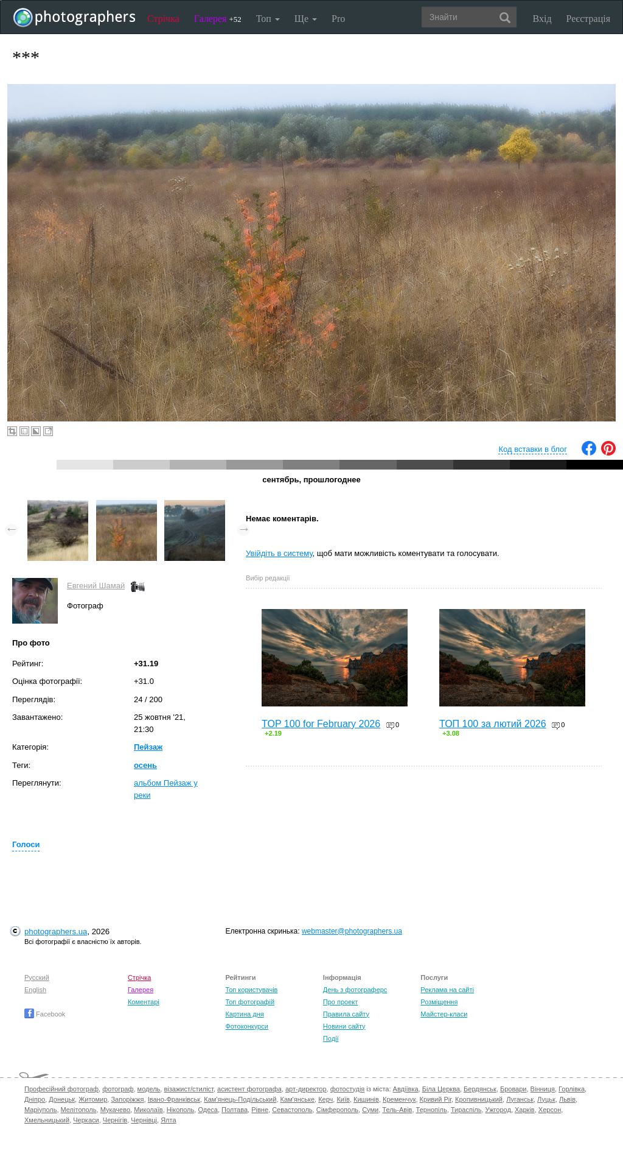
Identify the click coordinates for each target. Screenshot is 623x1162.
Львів (567, 1099)
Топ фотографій (249, 1001)
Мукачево (115, 1109)
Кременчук (399, 1099)
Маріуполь (40, 1109)
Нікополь (180, 1109)
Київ (342, 1099)
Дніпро (34, 1099)
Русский (36, 977)
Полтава (234, 1109)
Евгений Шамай (96, 585)
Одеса (207, 1109)
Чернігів (115, 1120)
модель (149, 1089)
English (35, 989)
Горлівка (572, 1089)
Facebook (44, 1014)
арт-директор (306, 1089)
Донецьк (62, 1099)
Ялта (168, 1120)
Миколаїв (148, 1109)
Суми (370, 1109)
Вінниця (543, 1089)
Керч (325, 1099)
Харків (525, 1109)
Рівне (259, 1109)
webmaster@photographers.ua (352, 931)
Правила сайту (346, 1014)
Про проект (340, 1001)
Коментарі (143, 1001)
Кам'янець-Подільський (240, 1099)
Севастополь (292, 1109)
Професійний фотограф (61, 1089)
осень (145, 765)
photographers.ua (55, 931)
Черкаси (86, 1120)
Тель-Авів (397, 1109)
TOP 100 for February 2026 (321, 724)
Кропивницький (479, 1099)
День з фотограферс (355, 989)
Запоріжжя (127, 1099)
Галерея (218, 18)
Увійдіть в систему (279, 553)
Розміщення (439, 1001)
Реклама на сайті (447, 989)
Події (331, 1038)
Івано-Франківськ (174, 1099)
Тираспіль (466, 1109)
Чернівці (144, 1120)
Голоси (26, 844)
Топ (268, 18)
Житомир (92, 1099)
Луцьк (546, 1099)
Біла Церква (441, 1089)
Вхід (542, 18)
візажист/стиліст (188, 1089)
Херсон (549, 1109)
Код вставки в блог (532, 449)
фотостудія (347, 1089)
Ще (305, 18)
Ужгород (498, 1109)
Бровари (513, 1089)
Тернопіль (431, 1109)
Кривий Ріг (435, 1099)
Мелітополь (79, 1109)
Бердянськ (480, 1089)
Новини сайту (344, 1026)
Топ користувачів (251, 989)
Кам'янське (297, 1099)
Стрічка (163, 18)
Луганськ (520, 1099)
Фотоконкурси (246, 1026)
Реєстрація (588, 18)
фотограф (117, 1089)
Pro (338, 18)
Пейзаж (148, 747)
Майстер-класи (443, 1014)
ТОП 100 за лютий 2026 (492, 724)
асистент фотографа (249, 1089)
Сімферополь (337, 1109)
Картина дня (244, 1014)
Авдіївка (406, 1089)
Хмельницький (46, 1120)
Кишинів (366, 1099)
